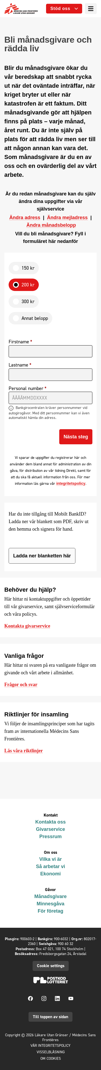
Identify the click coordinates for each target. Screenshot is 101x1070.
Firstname (19, 341)
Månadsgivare (50, 896)
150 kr (28, 268)
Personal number (26, 388)
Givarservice (50, 829)
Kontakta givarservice (27, 626)
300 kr (28, 301)
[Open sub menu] (64, 9)
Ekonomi (50, 873)
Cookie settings (50, 966)
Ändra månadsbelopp (51, 225)
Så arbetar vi (50, 866)
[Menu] (91, 8)
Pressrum (50, 836)
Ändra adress (24, 217)
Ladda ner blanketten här (42, 555)
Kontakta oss (50, 822)
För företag (50, 911)
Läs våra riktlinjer (23, 750)
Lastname (18, 365)
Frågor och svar (20, 684)
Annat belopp (35, 318)
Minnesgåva (50, 903)
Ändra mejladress (67, 217)
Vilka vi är (50, 859)
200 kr (28, 284)
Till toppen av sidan (50, 1017)
